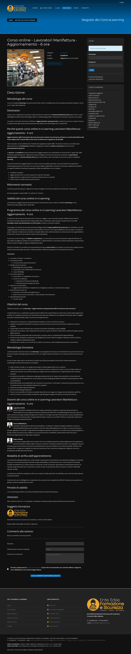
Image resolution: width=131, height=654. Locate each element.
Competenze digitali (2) (96, 93)
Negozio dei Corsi (12, 618)
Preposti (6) (92, 118)
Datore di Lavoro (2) (95, 100)
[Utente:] (65, 543)
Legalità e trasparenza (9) (96, 116)
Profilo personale (53, 622)
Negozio (66, 8)
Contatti (85, 8)
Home (35, 8)
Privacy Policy (72, 640)
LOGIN (91, 70)
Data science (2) (93, 98)
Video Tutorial (52, 626)
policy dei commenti (34, 567)
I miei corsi (46, 8)
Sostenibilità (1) (93, 127)
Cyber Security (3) (94, 95)
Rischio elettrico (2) (94, 123)
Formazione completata (55, 609)
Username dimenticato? (96, 79)
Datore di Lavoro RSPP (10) (97, 102)
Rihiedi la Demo (12, 622)
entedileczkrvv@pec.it (60, 640)
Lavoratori (64, 53)
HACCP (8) (92, 109)
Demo (75, 8)
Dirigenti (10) (92, 104)
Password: (92, 62)
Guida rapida (11, 609)
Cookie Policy (82, 640)
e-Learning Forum (53, 618)
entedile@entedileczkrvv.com (100, 623)
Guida (57, 8)
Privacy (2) (92, 120)
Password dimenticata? (96, 77)
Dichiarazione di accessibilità (96, 640)
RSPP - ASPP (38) (94, 125)
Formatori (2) (92, 107)
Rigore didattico (12, 614)
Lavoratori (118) (93, 113)
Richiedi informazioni (54, 63)
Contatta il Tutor (53, 614)
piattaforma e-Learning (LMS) (28, 650)
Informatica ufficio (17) (95, 111)
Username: (92, 54)
